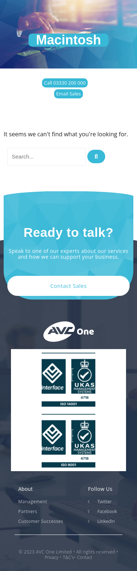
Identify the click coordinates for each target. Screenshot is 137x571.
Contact (84, 557)
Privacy (51, 557)
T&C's (68, 557)
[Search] (96, 156)
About (25, 488)
